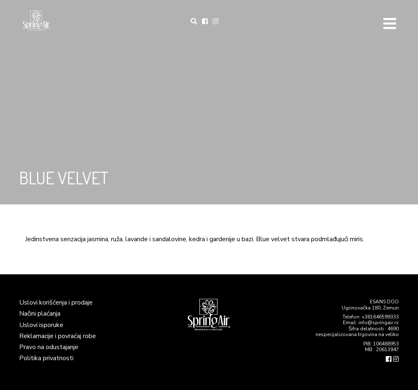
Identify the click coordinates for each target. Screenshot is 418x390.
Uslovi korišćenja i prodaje (56, 302)
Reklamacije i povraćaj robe (57, 336)
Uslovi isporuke (41, 325)
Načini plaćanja (39, 313)
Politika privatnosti (46, 358)
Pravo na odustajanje (48, 347)
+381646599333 (380, 317)
